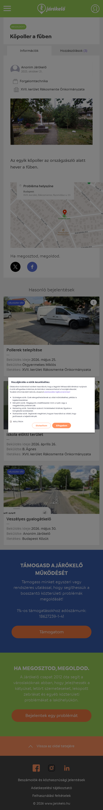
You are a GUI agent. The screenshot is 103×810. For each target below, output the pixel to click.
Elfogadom (61, 425)
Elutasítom (41, 425)
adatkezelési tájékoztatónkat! (57, 392)
